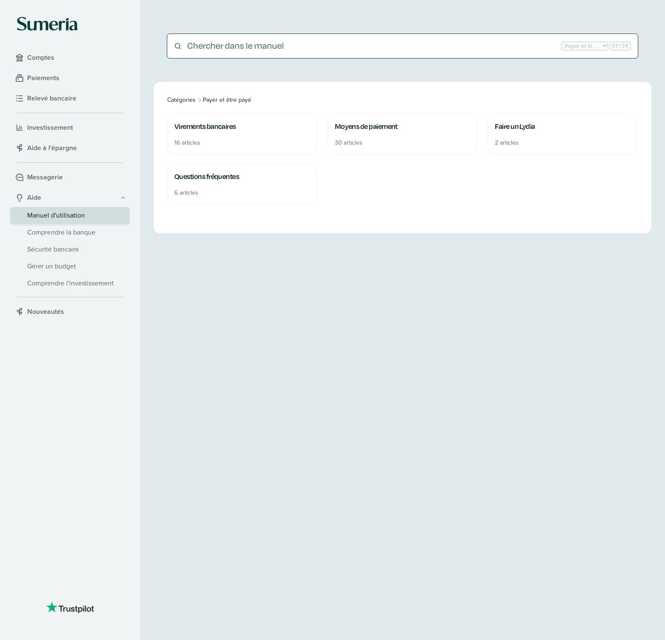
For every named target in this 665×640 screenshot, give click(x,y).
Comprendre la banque (61, 232)
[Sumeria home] (47, 24)
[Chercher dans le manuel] (373, 46)
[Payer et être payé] (227, 99)
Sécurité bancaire (53, 249)
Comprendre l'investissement (70, 283)
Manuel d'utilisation (56, 215)
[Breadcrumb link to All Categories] (182, 99)
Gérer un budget (51, 266)
